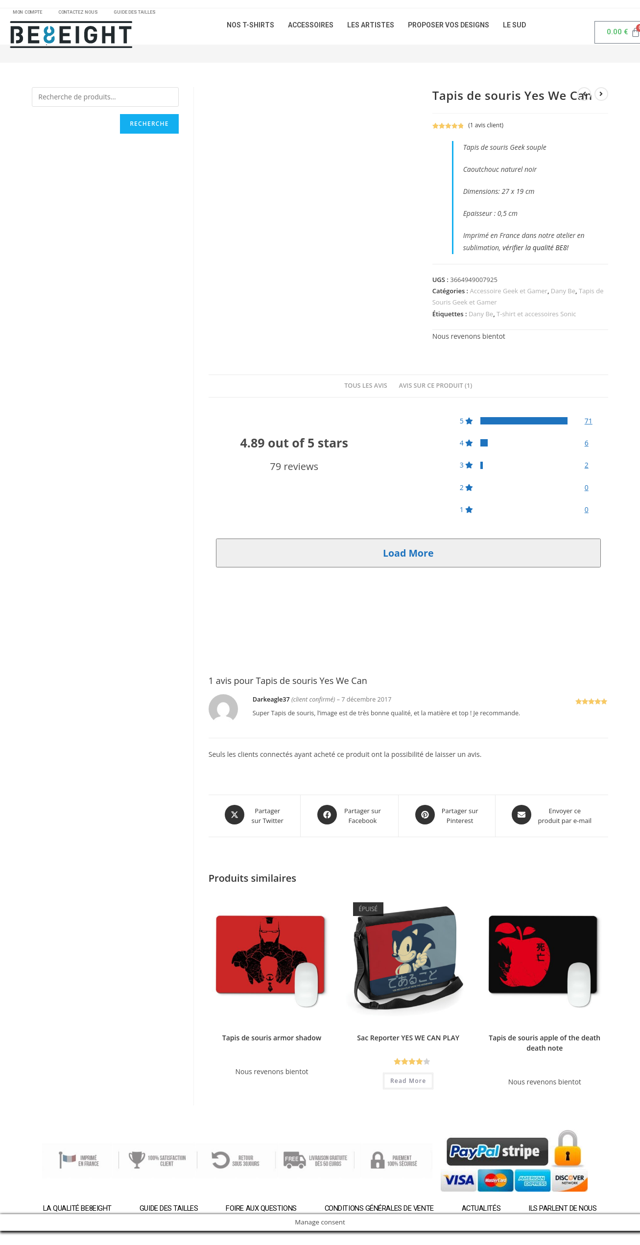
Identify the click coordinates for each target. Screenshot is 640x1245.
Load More (408, 556)
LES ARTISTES (370, 28)
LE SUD (514, 28)
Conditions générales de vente (379, 1210)
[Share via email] (551, 818)
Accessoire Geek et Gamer (508, 294)
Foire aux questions (260, 1210)
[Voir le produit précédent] (584, 97)
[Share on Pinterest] (446, 818)
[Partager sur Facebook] (349, 818)
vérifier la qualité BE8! (535, 251)
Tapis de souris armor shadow (271, 1039)
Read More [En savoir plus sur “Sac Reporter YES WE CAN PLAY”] (408, 1082)
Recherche (149, 127)
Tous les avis (365, 389)
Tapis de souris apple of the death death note (544, 1044)
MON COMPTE (31, 14)
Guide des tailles (167, 1210)
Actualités (482, 1210)
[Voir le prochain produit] (601, 97)
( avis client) (485, 128)
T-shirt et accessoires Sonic (536, 317)
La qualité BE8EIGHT (75, 1210)
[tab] (365, 389)
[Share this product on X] (254, 818)
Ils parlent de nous (564, 1210)
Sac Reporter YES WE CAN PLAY (408, 1039)
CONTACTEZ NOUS (88, 14)
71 (589, 424)
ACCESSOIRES (310, 28)
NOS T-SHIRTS (250, 28)
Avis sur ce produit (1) (435, 389)
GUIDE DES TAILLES (152, 14)
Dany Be (563, 294)
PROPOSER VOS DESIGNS (448, 28)
